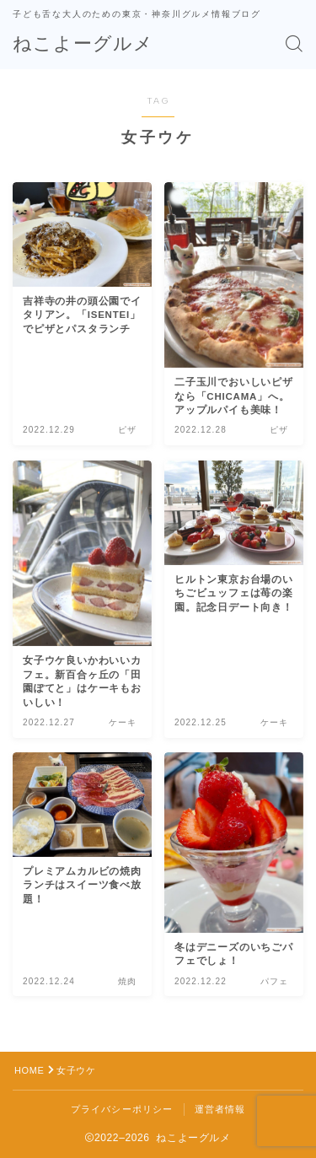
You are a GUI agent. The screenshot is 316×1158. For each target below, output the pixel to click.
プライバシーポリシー (122, 1109)
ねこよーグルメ (83, 44)
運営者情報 (220, 1109)
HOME (29, 1070)
